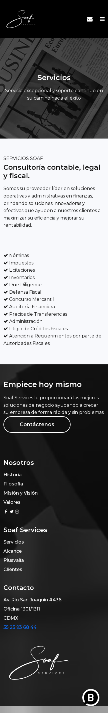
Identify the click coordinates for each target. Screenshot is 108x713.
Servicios (13, 542)
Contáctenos (37, 424)
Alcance (12, 551)
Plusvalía (13, 560)
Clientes (12, 569)
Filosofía (13, 484)
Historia (12, 474)
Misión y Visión (20, 493)
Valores (12, 502)
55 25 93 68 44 (20, 627)
